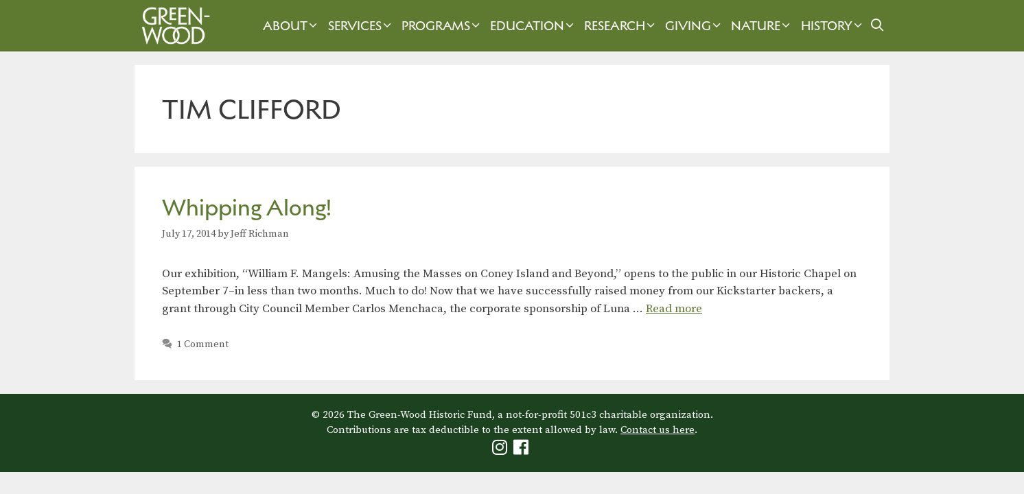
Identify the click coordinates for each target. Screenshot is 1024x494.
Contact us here (657, 429)
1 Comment (203, 344)
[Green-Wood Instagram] (501, 450)
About (292, 25)
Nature (762, 25)
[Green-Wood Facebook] (522, 450)
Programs (442, 25)
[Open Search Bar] (877, 25)
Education (533, 25)
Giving (694, 25)
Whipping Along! (246, 207)
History (833, 25)
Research (621, 25)
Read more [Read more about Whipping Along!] (674, 308)
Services (361, 25)
